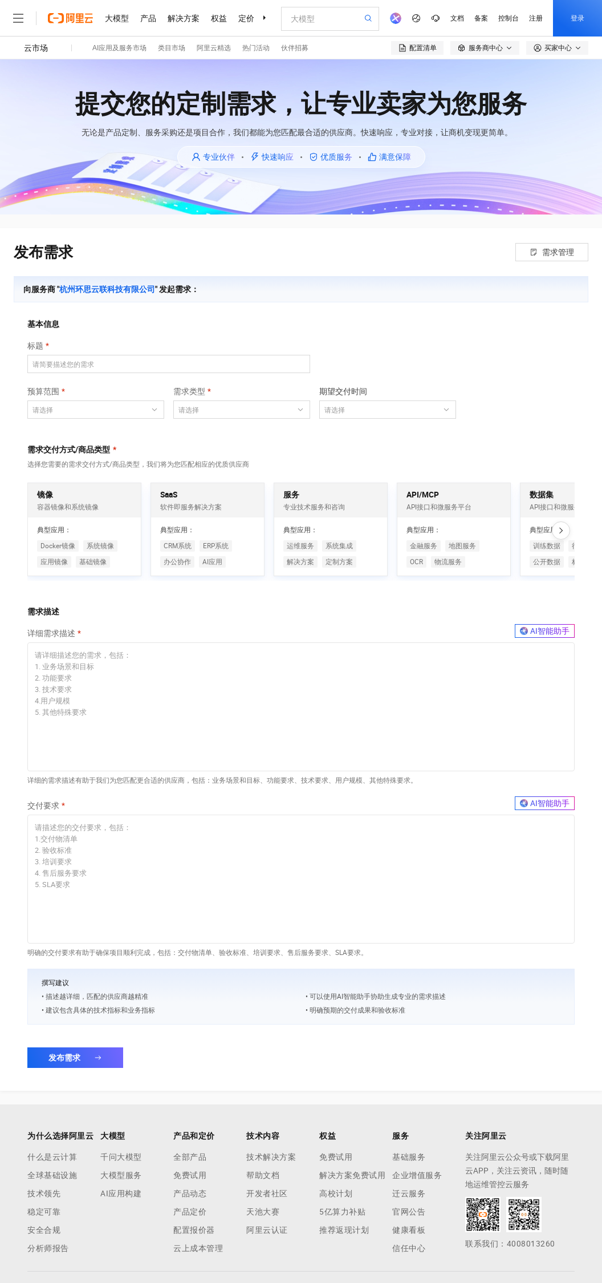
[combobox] (88, 409)
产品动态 (189, 1193)
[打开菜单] (18, 18)
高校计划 (335, 1193)
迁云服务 (408, 1193)
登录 (577, 18)
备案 (481, 18)
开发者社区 (267, 1193)
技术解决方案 (271, 1156)
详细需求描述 (51, 633)
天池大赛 (262, 1211)
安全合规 (43, 1230)
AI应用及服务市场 (119, 48)
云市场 (36, 47)
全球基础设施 (52, 1175)
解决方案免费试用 (352, 1175)
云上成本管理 (198, 1248)
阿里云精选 (214, 48)
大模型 (117, 18)
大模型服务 (121, 1175)
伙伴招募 (294, 48)
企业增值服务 (417, 1175)
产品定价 (189, 1211)
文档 (457, 18)
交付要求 (43, 805)
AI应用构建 (120, 1193)
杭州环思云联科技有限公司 (107, 289)
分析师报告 (48, 1248)
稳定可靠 (43, 1211)
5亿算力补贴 (342, 1211)
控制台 (508, 18)
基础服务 (408, 1156)
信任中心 (408, 1248)
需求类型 (189, 391)
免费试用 (189, 1175)
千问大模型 (121, 1156)
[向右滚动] (561, 530)
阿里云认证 (267, 1230)
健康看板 (408, 1230)
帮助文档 (262, 1175)
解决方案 (184, 18)
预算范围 (43, 391)
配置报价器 (194, 1230)
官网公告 (408, 1211)
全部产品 (189, 1156)
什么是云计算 (52, 1156)
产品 (148, 18)
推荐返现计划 (344, 1230)
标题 (35, 345)
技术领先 (43, 1193)
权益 (219, 18)
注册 (536, 18)
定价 (246, 18)
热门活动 (256, 48)
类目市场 (171, 48)
